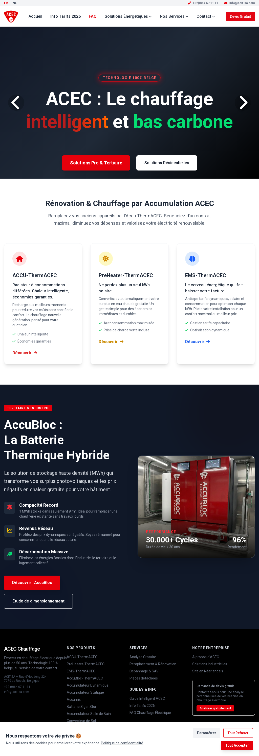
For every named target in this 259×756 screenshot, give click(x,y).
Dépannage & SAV (144, 671)
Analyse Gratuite (143, 657)
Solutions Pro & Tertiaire (96, 162)
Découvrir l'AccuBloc (32, 582)
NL (15, 3)
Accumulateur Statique (85, 692)
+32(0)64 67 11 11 (203, 3)
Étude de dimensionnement (38, 601)
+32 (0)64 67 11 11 (17, 687)
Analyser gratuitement (215, 708)
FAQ (93, 16)
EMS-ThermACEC (81, 671)
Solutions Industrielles (209, 664)
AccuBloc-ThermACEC (85, 678)
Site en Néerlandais (207, 671)
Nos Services (174, 16)
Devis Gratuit (240, 16)
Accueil (35, 16)
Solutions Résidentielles (166, 162)
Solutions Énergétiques (128, 16)
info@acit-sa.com (239, 3)
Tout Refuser (238, 733)
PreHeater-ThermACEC (85, 664)
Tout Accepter (237, 745)
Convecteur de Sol (81, 721)
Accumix (74, 699)
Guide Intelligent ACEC (147, 698)
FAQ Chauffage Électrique (150, 713)
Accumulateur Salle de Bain (89, 714)
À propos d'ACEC (205, 657)
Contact (206, 16)
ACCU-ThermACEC (82, 657)
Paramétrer (206, 733)
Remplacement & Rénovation (153, 664)
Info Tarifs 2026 (65, 16)
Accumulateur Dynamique (88, 685)
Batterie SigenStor (81, 707)
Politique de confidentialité (122, 743)
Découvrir (24, 352)
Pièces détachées (144, 678)
